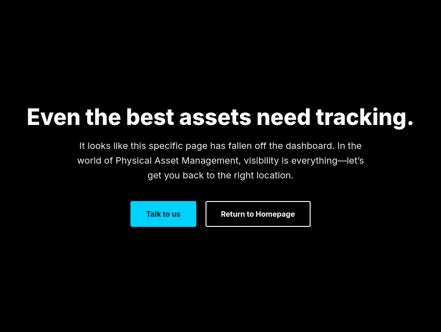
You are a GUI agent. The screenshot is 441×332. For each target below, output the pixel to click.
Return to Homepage (258, 214)
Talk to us (163, 214)
